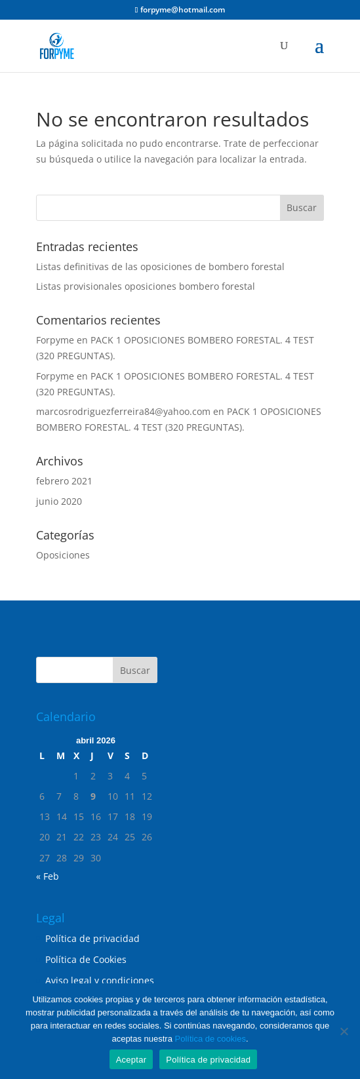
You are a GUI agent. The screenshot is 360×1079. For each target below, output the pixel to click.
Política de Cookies (86, 959)
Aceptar (131, 1060)
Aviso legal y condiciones (99, 980)
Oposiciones (63, 555)
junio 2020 (59, 501)
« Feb (47, 876)
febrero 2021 (64, 481)
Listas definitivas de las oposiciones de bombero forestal (160, 266)
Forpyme (55, 340)
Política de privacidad (92, 938)
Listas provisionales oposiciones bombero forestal (145, 286)
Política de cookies (210, 1039)
